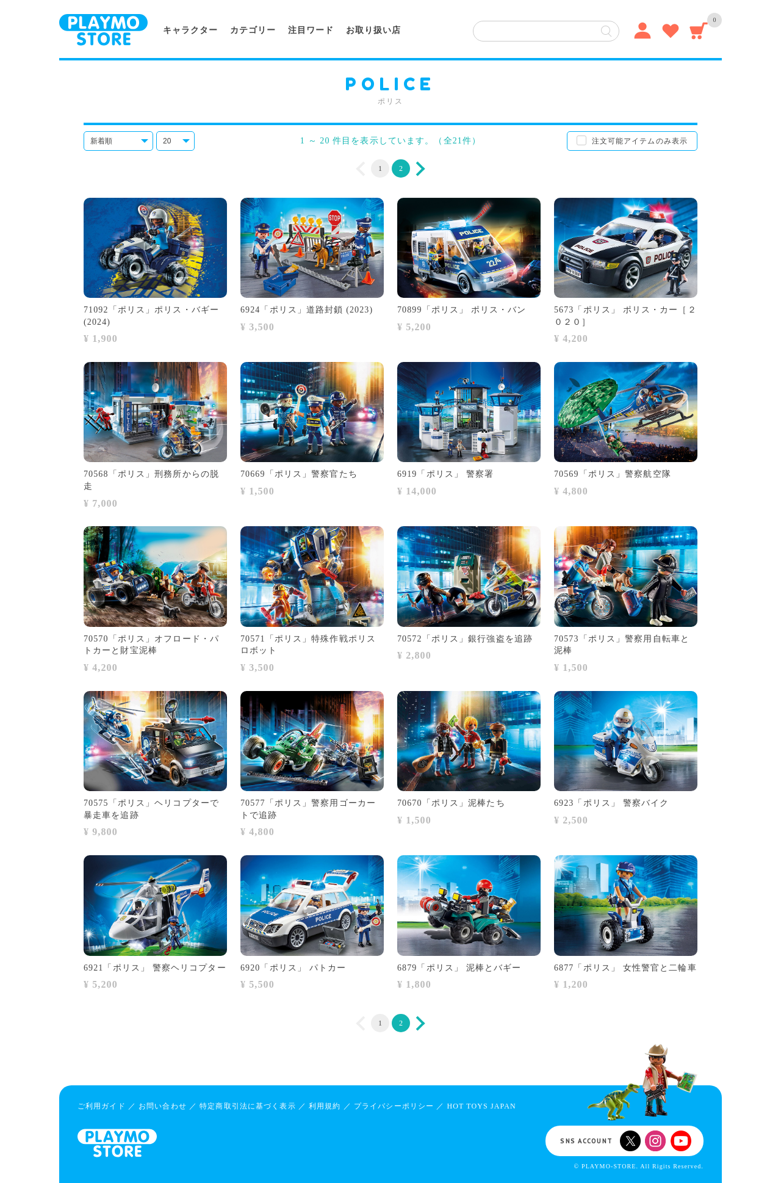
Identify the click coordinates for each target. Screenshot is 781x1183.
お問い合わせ (163, 1106)
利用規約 (324, 1106)
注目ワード (311, 30)
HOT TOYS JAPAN (481, 1106)
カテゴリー (253, 30)
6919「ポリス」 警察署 (445, 474)
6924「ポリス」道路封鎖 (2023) (306, 309)
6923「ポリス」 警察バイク (611, 803)
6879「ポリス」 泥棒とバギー (459, 967)
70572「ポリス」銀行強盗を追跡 (465, 638)
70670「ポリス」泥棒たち (451, 803)
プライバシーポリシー (394, 1106)
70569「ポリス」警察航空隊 (612, 474)
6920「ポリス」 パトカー (293, 967)
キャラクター (190, 30)
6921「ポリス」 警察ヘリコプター (155, 967)
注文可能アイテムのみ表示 (640, 141)
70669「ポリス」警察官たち (299, 474)
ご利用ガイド (101, 1106)
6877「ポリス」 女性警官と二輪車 (625, 967)
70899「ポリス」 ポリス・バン (462, 309)
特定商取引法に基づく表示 (247, 1106)
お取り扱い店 (373, 30)
